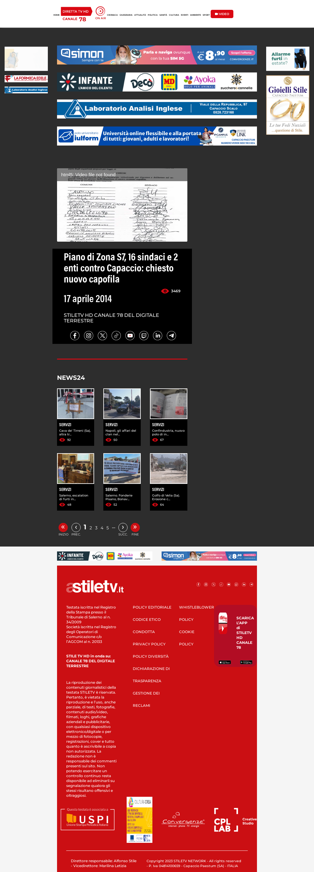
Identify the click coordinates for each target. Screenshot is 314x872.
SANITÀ (163, 15)
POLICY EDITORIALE (152, 607)
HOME (56, 15)
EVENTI (184, 15)
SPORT (206, 15)
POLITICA (153, 15)
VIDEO (222, 14)
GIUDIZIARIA (126, 15)
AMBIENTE (195, 15)
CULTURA (174, 15)
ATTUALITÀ (140, 15)
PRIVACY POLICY (149, 644)
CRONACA (112, 15)
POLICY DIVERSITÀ (151, 656)
